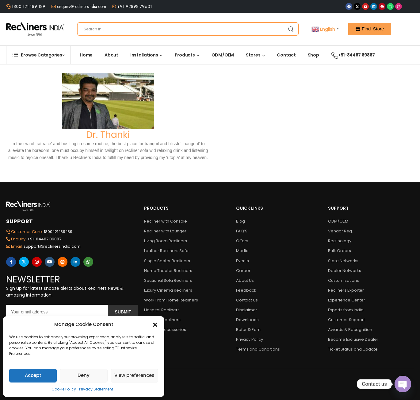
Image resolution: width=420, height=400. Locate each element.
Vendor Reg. (340, 231)
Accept (33, 375)
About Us (245, 280)
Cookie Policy (64, 389)
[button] (155, 324)
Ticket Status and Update (353, 349)
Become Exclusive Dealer (353, 339)
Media (242, 251)
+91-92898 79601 (134, 6)
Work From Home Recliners (171, 300)
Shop (313, 55)
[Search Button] (290, 29)
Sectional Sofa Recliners (168, 280)
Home (86, 55)
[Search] (188, 29)
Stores (253, 55)
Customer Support (346, 320)
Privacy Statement (96, 389)
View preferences (134, 375)
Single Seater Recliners (167, 261)
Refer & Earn (248, 329)
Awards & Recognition (350, 329)
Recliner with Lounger (165, 231)
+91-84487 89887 (350, 55)
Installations (144, 55)
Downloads (247, 320)
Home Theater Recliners (168, 271)
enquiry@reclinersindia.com (81, 6)
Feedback (246, 290)
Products (185, 55)
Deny (84, 375)
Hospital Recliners (162, 310)
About (111, 55)
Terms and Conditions (258, 349)
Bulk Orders (339, 251)
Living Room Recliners (165, 241)
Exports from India (346, 310)
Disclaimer (246, 310)
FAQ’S (241, 231)
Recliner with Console (165, 221)
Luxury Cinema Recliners (168, 290)
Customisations (343, 280)
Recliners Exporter (346, 290)
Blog (240, 221)
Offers (242, 241)
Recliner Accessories (165, 329)
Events (242, 261)
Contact (286, 55)
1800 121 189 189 (27, 6)
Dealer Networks (344, 271)
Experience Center (346, 300)
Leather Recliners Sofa (166, 251)
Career (243, 271)
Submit (123, 311)
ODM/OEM (223, 55)
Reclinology (339, 241)
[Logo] (35, 29)
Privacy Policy (249, 339)
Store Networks (343, 261)
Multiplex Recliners (162, 320)
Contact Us (247, 300)
